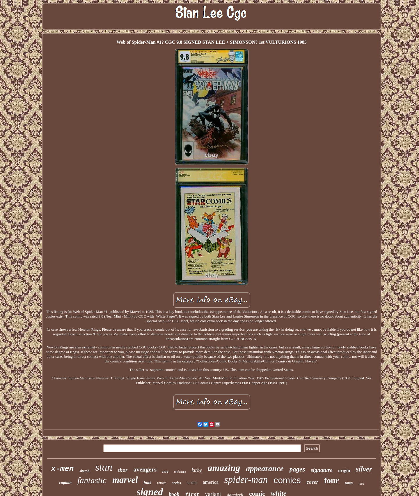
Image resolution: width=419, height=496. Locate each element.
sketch (84, 471)
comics (287, 480)
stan (103, 467)
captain (65, 483)
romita (161, 483)
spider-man (246, 479)
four (331, 480)
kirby (197, 470)
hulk (147, 483)
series (176, 483)
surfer (192, 482)
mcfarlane (180, 471)
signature (321, 470)
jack (361, 483)
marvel (125, 480)
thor (123, 470)
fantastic (91, 480)
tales (349, 483)
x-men (62, 469)
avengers (144, 469)
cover (312, 482)
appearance (265, 468)
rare (165, 471)
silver (364, 469)
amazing (224, 467)
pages (297, 469)
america (211, 482)
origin (344, 470)
